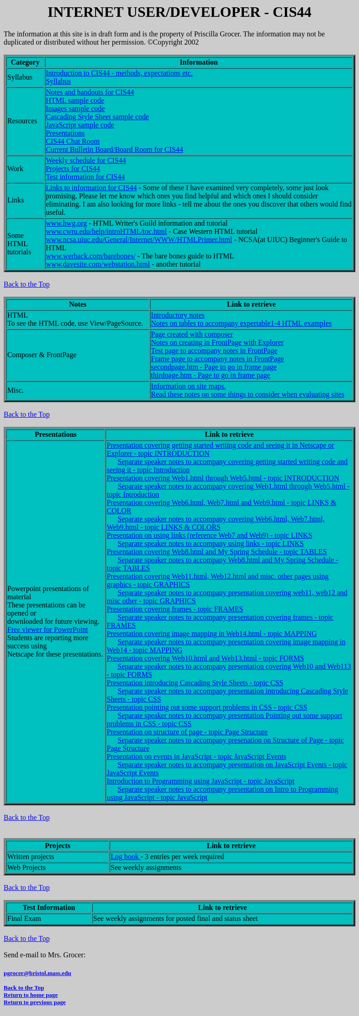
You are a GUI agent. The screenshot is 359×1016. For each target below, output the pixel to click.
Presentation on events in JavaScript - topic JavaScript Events (196, 756)
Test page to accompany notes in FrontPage (214, 350)
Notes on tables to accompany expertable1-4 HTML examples (241, 323)
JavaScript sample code (80, 125)
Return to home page (31, 994)
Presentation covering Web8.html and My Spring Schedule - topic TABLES (216, 552)
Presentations (65, 133)
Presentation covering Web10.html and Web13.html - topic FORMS (205, 658)
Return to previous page (35, 1002)
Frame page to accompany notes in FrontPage (217, 359)
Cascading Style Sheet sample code (97, 117)
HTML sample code (75, 100)
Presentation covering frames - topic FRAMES (174, 609)
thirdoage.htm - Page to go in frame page (210, 375)
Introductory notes (178, 315)
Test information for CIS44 (85, 177)
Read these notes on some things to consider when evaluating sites (247, 394)
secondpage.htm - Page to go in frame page (214, 367)
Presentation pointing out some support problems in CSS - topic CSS (206, 707)
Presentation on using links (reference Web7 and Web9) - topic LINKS (209, 535)
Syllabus (58, 81)
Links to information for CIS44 (91, 188)
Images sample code (75, 108)
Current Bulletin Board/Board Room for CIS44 (114, 149)
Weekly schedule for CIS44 (86, 160)
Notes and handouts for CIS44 (90, 92)
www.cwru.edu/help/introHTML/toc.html (106, 231)
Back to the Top (27, 284)
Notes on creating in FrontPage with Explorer (217, 342)
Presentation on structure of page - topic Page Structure (187, 732)
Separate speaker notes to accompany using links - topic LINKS (210, 543)
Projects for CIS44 (73, 168)
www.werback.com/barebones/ (91, 256)
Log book (126, 856)
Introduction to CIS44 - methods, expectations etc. (119, 73)
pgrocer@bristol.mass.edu (37, 973)
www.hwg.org (66, 223)
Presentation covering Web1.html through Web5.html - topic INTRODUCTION (222, 478)
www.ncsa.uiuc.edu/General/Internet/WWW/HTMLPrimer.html (139, 239)
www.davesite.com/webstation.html (98, 264)
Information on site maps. (188, 386)
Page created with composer (192, 334)
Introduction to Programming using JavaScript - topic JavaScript (200, 781)
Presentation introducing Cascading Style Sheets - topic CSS (194, 683)
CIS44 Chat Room (73, 141)
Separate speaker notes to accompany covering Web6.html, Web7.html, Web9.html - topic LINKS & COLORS (215, 523)
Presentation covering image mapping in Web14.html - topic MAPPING (211, 633)
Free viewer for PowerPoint (47, 629)
